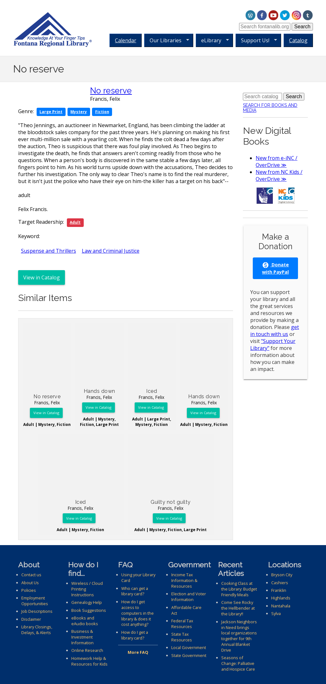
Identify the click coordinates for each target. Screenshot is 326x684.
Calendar (125, 40)
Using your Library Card (138, 577)
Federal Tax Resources (182, 623)
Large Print (50, 111)
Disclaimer (31, 619)
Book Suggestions (88, 610)
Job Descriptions (37, 611)
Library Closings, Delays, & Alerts (36, 629)
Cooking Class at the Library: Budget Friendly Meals (239, 589)
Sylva (276, 613)
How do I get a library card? (134, 635)
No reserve (111, 90)
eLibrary (212, 40)
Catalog (298, 40)
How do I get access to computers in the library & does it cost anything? (137, 613)
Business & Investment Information (82, 637)
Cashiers (279, 582)
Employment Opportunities (34, 600)
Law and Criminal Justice (110, 250)
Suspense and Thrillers (48, 250)
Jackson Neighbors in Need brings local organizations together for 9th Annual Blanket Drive (239, 636)
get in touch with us (274, 331)
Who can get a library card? (134, 591)
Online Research (87, 650)
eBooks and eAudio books (84, 620)
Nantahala (280, 606)
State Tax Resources (181, 637)
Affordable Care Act (186, 610)
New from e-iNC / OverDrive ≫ (276, 161)
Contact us (31, 575)
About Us (30, 582)
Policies (28, 590)
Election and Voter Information (188, 596)
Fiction (102, 111)
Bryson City (281, 575)
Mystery (78, 111)
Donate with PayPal (275, 268)
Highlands (280, 598)
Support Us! (256, 40)
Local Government (188, 647)
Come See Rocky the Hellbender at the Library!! (238, 608)
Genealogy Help (86, 602)
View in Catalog (41, 277)
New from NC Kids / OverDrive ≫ (279, 175)
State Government (188, 655)
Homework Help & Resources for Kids (89, 661)
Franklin (278, 590)
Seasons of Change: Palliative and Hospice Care (238, 663)
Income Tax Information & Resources (184, 580)
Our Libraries (166, 40)
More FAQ (138, 652)
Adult (75, 222)
